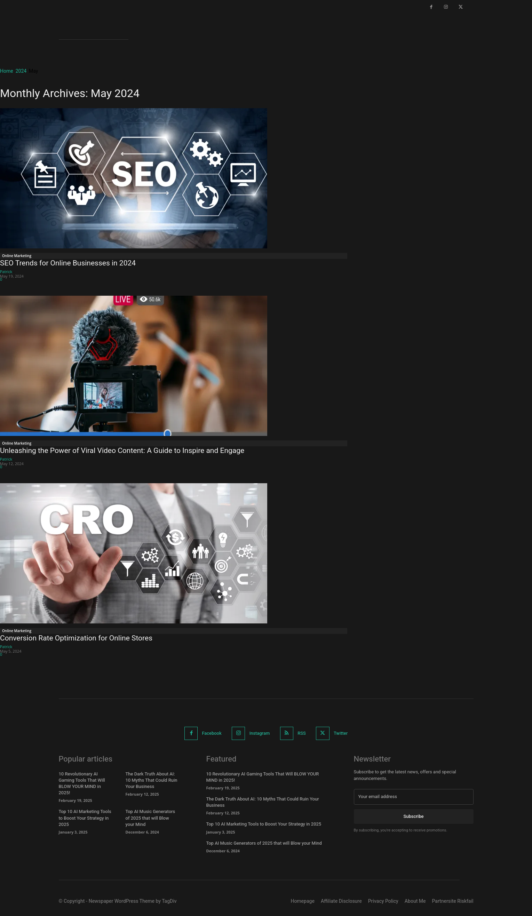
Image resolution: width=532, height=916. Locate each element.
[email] (414, 796)
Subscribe (414, 816)
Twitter (341, 733)
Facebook (211, 733)
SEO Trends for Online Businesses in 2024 (68, 263)
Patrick (6, 271)
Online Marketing (16, 255)
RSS (302, 733)
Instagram (259, 733)
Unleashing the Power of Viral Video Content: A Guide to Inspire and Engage (122, 450)
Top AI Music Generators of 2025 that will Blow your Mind (150, 817)
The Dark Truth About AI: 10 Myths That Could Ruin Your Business (151, 780)
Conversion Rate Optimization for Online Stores (76, 638)
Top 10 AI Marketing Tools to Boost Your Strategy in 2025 (85, 817)
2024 (21, 71)
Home (6, 71)
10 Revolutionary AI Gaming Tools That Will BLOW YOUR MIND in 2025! (82, 783)
